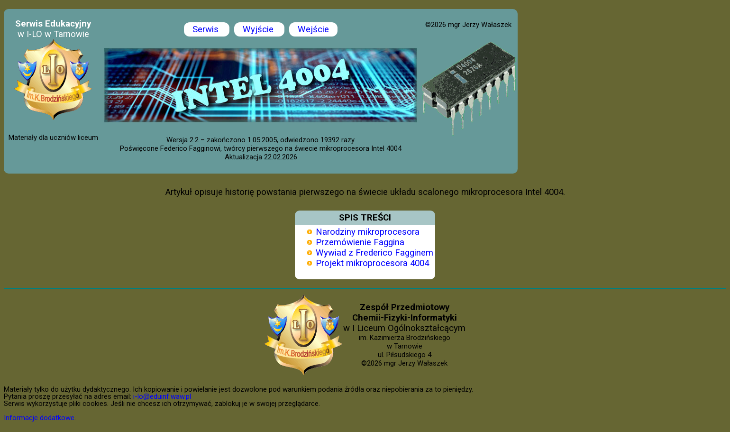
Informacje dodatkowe (39, 418)
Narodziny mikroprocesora (368, 232)
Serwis (207, 29)
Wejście (313, 29)
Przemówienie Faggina (360, 242)
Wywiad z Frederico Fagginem (374, 253)
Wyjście (259, 29)
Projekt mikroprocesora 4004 (372, 263)
